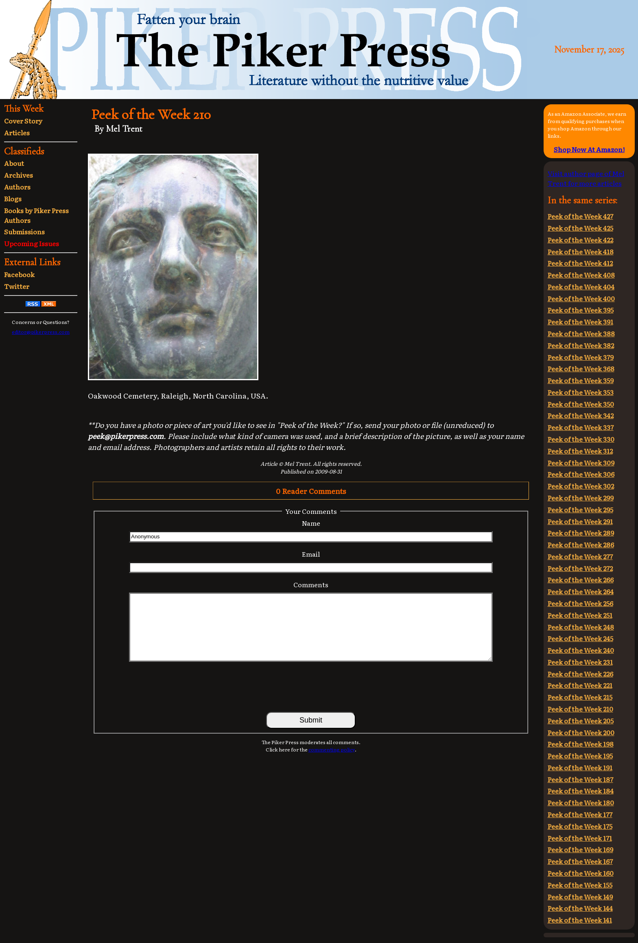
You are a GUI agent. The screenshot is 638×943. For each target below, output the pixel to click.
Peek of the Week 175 (580, 826)
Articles (17, 132)
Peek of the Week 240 (581, 650)
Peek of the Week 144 (580, 908)
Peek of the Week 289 (581, 533)
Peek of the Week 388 (581, 333)
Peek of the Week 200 (581, 732)
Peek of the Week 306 (581, 474)
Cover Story (23, 121)
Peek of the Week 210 (580, 709)
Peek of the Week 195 (580, 755)
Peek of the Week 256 (580, 603)
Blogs (13, 198)
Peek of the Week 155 (580, 885)
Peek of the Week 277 (580, 556)
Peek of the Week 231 (580, 662)
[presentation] (311, 686)
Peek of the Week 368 (581, 368)
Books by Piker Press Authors (36, 215)
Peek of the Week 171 (580, 838)
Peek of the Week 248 (581, 627)
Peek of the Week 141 (580, 920)
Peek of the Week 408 (581, 275)
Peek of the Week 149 (580, 896)
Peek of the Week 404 (581, 286)
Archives (18, 175)
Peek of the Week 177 (580, 814)
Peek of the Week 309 (581, 462)
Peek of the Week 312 (580, 451)
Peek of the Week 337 (581, 427)
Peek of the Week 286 (581, 544)
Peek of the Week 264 (581, 591)
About (14, 163)
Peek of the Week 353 (581, 392)
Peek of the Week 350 (581, 404)
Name (311, 523)
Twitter (16, 286)
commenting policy (331, 749)
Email (311, 554)
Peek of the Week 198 (581, 744)
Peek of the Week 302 (581, 486)
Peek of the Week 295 (580, 509)
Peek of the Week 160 (581, 873)
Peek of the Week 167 (580, 861)
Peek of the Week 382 (581, 345)
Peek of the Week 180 (581, 802)
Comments (310, 584)
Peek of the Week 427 (580, 216)
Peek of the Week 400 (581, 298)
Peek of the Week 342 (581, 415)
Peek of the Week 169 (580, 849)
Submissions (24, 231)
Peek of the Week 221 (580, 685)
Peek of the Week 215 (580, 697)
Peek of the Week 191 (580, 767)
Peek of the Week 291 (580, 521)
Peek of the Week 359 (581, 380)
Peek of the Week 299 (581, 497)
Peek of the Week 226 (580, 674)
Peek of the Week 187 (580, 779)
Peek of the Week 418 (581, 251)
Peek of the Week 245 (580, 638)
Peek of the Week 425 (580, 228)
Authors (17, 187)
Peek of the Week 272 (580, 568)
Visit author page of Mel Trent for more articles (586, 178)
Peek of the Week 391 (580, 321)
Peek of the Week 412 (580, 263)
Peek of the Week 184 (581, 790)
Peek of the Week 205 (581, 720)
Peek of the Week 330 (581, 439)
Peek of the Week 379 (581, 357)
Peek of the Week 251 (580, 615)
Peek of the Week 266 (581, 579)
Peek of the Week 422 (580, 240)
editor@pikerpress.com (41, 331)
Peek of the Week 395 (581, 310)
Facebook (19, 274)
